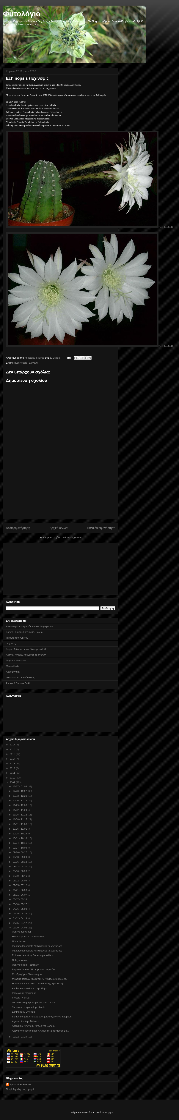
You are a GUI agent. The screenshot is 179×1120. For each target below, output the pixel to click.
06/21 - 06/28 (20, 890)
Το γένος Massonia (16, 660)
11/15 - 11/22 (20, 814)
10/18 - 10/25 (20, 833)
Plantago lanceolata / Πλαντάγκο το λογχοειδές (37, 946)
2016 (13, 749)
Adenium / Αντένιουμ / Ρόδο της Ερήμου (33, 1025)
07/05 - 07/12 (20, 885)
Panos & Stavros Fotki (18, 683)
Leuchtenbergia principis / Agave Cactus (33, 1002)
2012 (13, 768)
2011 (13, 772)
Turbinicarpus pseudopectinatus (29, 1007)
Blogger (109, 1112)
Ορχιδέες (11, 643)
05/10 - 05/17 (20, 904)
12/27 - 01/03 (20, 786)
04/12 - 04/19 (20, 918)
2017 (13, 744)
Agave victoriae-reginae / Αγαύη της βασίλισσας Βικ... (40, 1030)
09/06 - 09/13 (20, 861)
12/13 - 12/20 (20, 795)
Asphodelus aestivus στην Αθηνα (29, 988)
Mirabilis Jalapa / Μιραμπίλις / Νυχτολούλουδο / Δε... (40, 978)
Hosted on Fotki (165, 227)
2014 (13, 758)
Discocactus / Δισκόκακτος (20, 677)
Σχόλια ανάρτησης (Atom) (67, 537)
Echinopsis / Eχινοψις (26, 362)
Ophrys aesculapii (21, 931)
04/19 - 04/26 (20, 913)
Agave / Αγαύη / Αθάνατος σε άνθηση (26, 654)
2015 (13, 754)
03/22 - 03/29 (20, 1036)
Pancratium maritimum (24, 993)
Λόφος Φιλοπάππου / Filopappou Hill (26, 649)
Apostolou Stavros (20, 1084)
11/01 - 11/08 (20, 824)
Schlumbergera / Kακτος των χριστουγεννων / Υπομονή (41, 1016)
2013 (13, 763)
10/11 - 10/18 (20, 838)
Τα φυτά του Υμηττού (17, 637)
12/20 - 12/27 (20, 791)
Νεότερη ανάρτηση (18, 528)
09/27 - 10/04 (20, 847)
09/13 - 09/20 (20, 857)
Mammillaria (12, 666)
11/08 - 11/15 (20, 819)
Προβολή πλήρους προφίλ (20, 1089)
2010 (13, 777)
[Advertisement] (61, 493)
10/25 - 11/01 (20, 828)
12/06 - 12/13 (20, 800)
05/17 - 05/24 (20, 899)
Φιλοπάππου (19, 941)
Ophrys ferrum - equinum (25, 964)
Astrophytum (13, 671)
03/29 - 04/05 (20, 927)
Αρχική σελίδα (58, 528)
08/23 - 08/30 (20, 866)
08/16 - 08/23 (20, 871)
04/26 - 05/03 (20, 908)
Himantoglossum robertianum (28, 936)
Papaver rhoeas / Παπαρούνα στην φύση (34, 969)
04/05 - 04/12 (20, 923)
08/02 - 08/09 (20, 880)
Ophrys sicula (19, 960)
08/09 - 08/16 (20, 876)
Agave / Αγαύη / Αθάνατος (26, 1021)
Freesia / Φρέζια (20, 997)
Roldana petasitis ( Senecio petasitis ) (32, 955)
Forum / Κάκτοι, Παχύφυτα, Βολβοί (24, 632)
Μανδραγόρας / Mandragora (27, 974)
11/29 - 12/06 (20, 805)
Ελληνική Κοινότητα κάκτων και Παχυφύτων (29, 626)
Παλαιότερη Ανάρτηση (101, 528)
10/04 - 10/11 (20, 842)
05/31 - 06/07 (20, 894)
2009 (13, 782)
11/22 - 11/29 (20, 810)
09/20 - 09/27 (20, 852)
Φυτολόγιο (21, 14)
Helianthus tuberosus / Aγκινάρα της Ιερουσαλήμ (38, 983)
